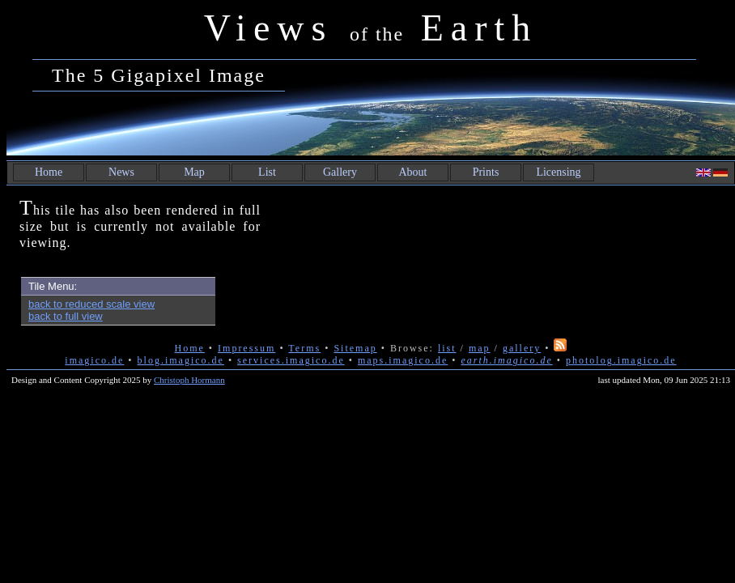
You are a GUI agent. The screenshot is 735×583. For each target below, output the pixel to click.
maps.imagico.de (403, 360)
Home (48, 172)
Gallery (340, 172)
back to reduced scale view (91, 304)
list (447, 348)
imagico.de (94, 360)
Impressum (246, 348)
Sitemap (355, 348)
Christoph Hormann (189, 380)
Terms (304, 348)
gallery (522, 348)
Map (194, 172)
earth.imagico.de (506, 360)
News (121, 172)
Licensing (558, 172)
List (267, 172)
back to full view (65, 316)
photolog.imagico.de (621, 360)
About (413, 172)
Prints (486, 172)
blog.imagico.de (181, 360)
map (480, 348)
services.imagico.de (291, 360)
